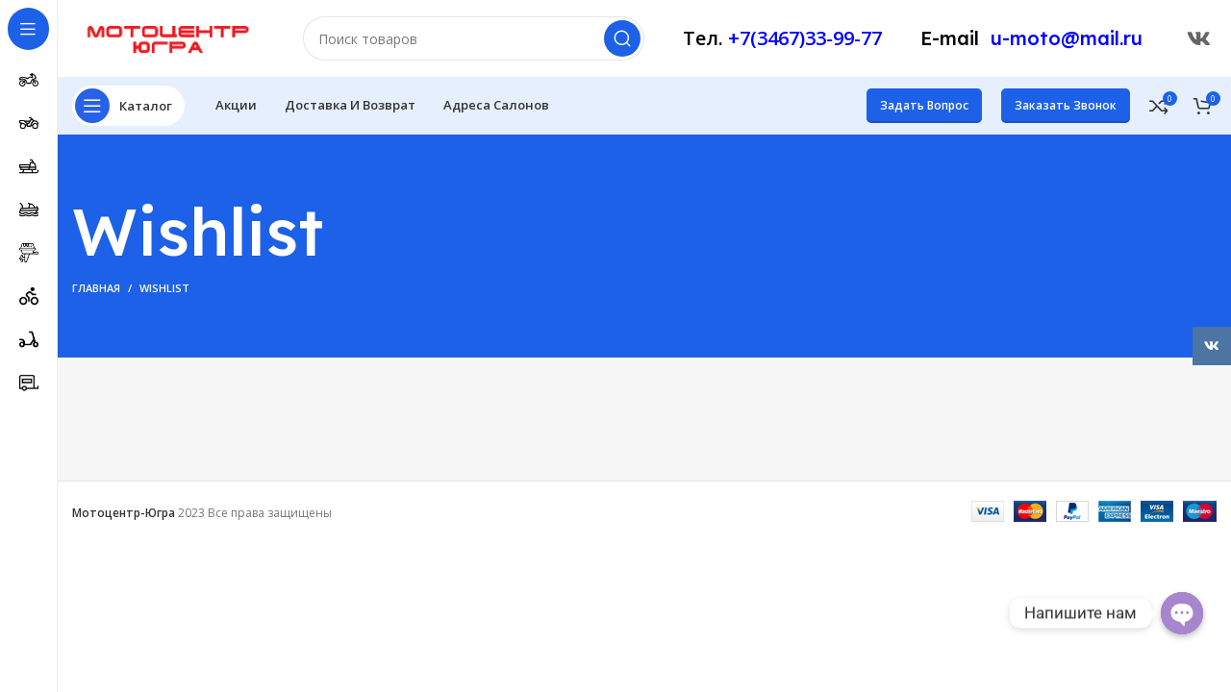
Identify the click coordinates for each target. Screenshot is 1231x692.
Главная (96, 288)
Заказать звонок (1066, 105)
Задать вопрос (924, 105)
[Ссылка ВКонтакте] (1199, 38)
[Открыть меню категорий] (128, 105)
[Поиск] (473, 38)
